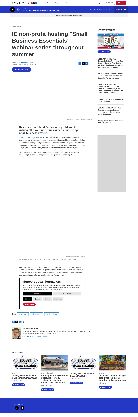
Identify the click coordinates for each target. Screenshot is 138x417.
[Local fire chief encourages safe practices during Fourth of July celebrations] (112, 367)
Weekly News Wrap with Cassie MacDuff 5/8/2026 (110, 126)
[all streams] (121, 14)
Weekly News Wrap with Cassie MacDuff (82, 379)
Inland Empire (36, 318)
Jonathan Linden (26, 67)
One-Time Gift (67, 298)
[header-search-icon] (99, 5)
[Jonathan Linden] (16, 337)
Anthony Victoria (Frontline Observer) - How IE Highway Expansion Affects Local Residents (54, 383)
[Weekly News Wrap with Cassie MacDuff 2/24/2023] (25, 367)
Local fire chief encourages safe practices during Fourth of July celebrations (112, 382)
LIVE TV (110, 5)
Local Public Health (47, 377)
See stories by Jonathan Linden (34, 341)
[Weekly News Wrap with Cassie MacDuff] (83, 367)
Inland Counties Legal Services (30, 142)
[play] (12, 14)
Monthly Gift (37, 298)
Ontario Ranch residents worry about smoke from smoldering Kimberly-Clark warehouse (110, 80)
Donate (123, 5)
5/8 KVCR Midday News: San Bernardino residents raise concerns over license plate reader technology (109, 115)
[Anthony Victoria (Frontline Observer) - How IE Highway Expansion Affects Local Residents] (54, 367)
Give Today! (29, 308)
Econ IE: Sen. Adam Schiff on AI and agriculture (111, 105)
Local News (16, 31)
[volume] (18, 14)
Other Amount (57, 303)
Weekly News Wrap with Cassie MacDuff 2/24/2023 (24, 381)
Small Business (51, 318)
